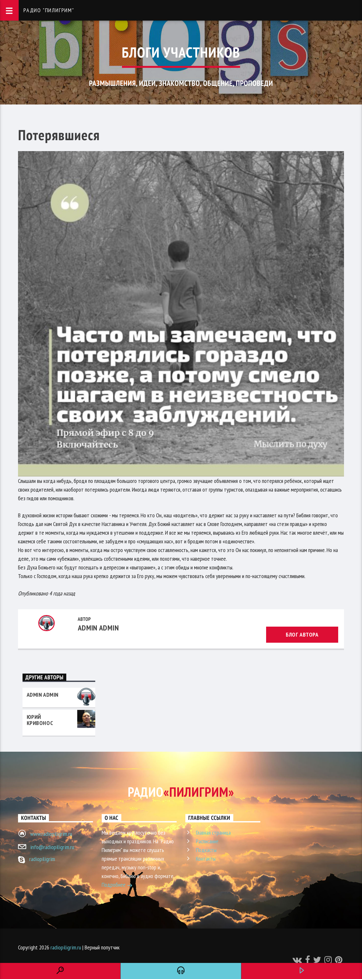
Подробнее (117, 885)
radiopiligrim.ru (66, 947)
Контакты (206, 858)
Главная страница (213, 832)
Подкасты (206, 850)
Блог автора (302, 634)
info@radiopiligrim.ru (52, 847)
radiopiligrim (42, 859)
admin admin (98, 627)
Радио (181, 791)
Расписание (207, 841)
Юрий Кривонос (40, 720)
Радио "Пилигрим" (48, 10)
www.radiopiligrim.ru (51, 834)
